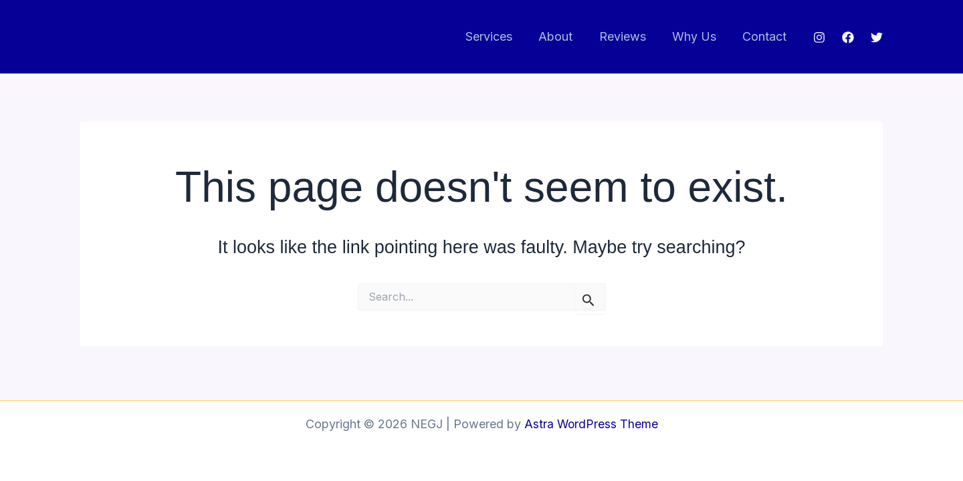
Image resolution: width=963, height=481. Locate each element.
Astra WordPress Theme (591, 424)
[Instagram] (819, 37)
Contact (766, 36)
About (563, 36)
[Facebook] (848, 37)
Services (498, 36)
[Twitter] (877, 37)
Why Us (697, 36)
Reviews (628, 36)
